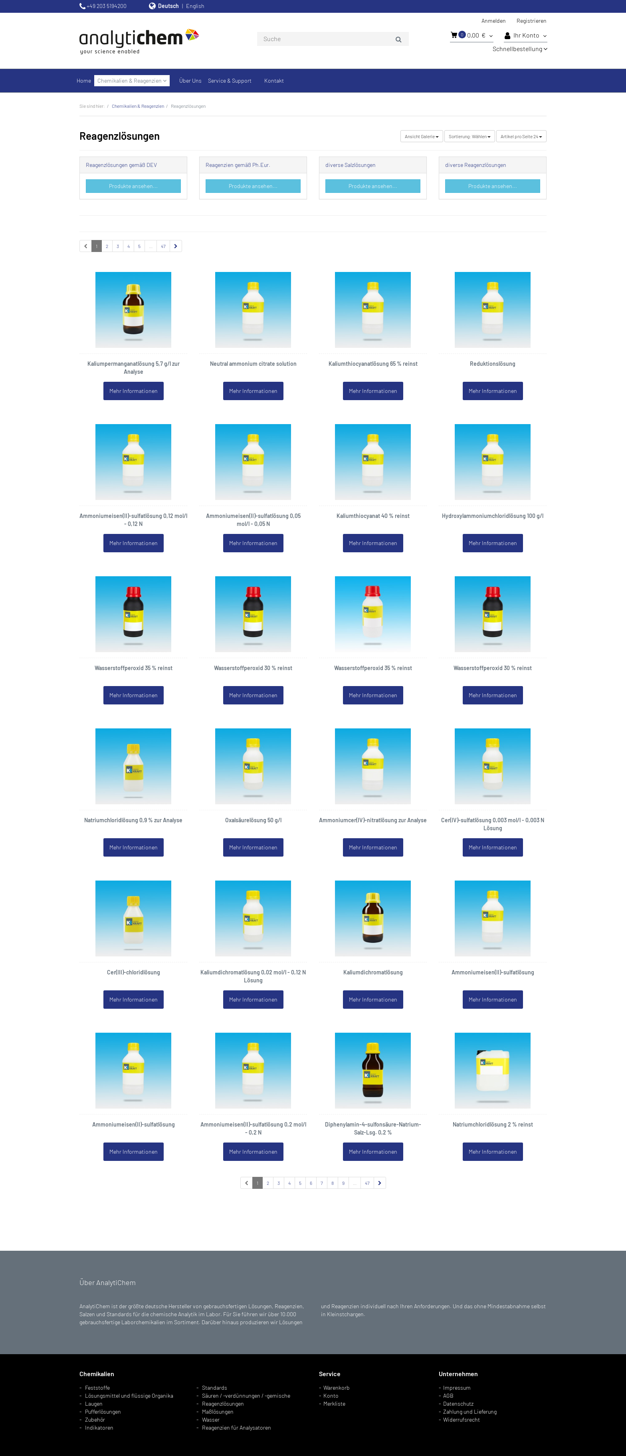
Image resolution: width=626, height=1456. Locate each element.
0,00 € (472, 35)
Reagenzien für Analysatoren (236, 1427)
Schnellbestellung (520, 48)
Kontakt (274, 80)
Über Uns (190, 80)
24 (521, 136)
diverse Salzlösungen (350, 164)
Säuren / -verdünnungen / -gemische (246, 1395)
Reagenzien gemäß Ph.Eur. (238, 164)
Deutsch (168, 5)
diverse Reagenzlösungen (475, 164)
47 (163, 246)
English (195, 5)
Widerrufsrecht (461, 1419)
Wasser (211, 1419)
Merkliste (334, 1403)
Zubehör (95, 1419)
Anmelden (493, 20)
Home (84, 80)
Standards (214, 1387)
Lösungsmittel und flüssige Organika (129, 1395)
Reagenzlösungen (223, 1403)
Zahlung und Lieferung (470, 1411)
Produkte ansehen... (133, 185)
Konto (331, 1395)
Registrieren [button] (532, 20)
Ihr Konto (526, 35)
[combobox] (333, 39)
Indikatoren (99, 1427)
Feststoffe (97, 1387)
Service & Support (230, 80)
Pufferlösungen (103, 1411)
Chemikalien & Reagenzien (131, 80)
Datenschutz (458, 1403)
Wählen (470, 136)
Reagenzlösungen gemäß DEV (121, 164)
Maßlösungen (218, 1411)
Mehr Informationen (133, 390)
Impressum (457, 1387)
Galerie (422, 136)
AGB (448, 1395)
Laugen (94, 1403)
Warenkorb (336, 1387)
